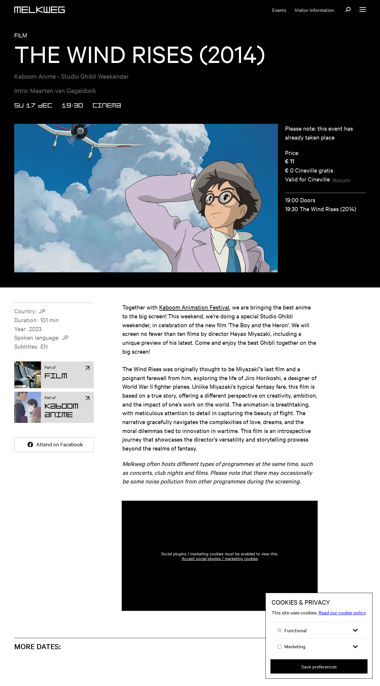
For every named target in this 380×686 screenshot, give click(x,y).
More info (341, 180)
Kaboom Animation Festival (194, 307)
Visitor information (314, 10)
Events (279, 10)
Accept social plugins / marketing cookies (220, 558)
